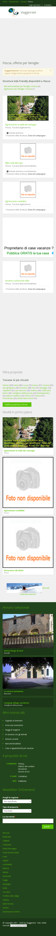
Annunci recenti (11, 739)
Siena (16, 385)
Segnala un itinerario (14, 720)
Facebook (3, 931)
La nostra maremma (13, 691)
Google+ (9, 931)
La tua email (9, 816)
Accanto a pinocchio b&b (17, 280)
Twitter (15, 931)
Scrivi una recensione (14, 725)
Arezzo (35, 385)
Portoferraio (8, 398)
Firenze (6, 385)
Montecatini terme (25, 398)
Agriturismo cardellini (15, 201)
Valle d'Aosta (8, 903)
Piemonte (7, 876)
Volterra (34, 390)
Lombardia (7, 864)
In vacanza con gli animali (16, 734)
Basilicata (7, 836)
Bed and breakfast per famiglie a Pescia (21, 86)
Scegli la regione (11, 797)
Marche (6, 868)
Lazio (5, 856)
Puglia (5, 880)
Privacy (21, 763)
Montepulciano (43, 393)
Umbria (6, 900)
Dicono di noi (23, 771)
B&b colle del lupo (14, 162)
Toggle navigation (5, 12)
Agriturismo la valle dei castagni (20, 124)
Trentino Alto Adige (11, 896)
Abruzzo (6, 833)
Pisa (33, 388)
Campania (7, 844)
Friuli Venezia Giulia (11, 852)
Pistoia (28, 395)
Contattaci (48, 5)
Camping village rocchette (16, 703)
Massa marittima (13, 395)
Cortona (46, 385)
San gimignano (9, 388)
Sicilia (5, 888)
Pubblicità (22, 781)
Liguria (5, 860)
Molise (5, 872)
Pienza (38, 395)
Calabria (6, 840)
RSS (21, 931)
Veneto (6, 907)
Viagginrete (28, 12)
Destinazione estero (11, 911)
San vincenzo (20, 390)
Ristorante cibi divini (13, 570)
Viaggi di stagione (12, 730)
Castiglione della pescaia (22, 393)
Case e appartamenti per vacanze (19, 748)
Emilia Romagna (9, 848)
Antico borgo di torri (13, 650)
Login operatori (34, 5)
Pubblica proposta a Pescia (16, 404)
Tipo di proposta (11, 807)
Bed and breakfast (13, 743)
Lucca (25, 385)
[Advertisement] (28, 38)
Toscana (6, 892)
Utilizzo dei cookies (26, 766)
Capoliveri (7, 390)
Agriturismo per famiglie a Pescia (18, 89)
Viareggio (43, 388)
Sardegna (7, 884)
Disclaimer (22, 769)
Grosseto (23, 388)
